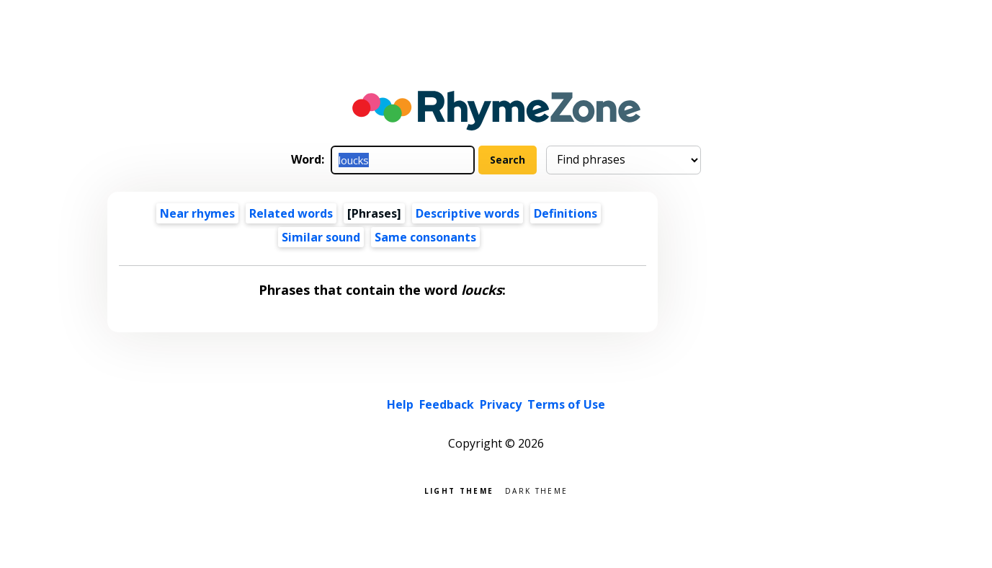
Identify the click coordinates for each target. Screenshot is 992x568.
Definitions (565, 213)
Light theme (458, 490)
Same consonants (425, 237)
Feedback (446, 404)
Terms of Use (566, 404)
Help (400, 404)
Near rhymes (197, 213)
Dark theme (536, 490)
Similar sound (321, 237)
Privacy (501, 404)
